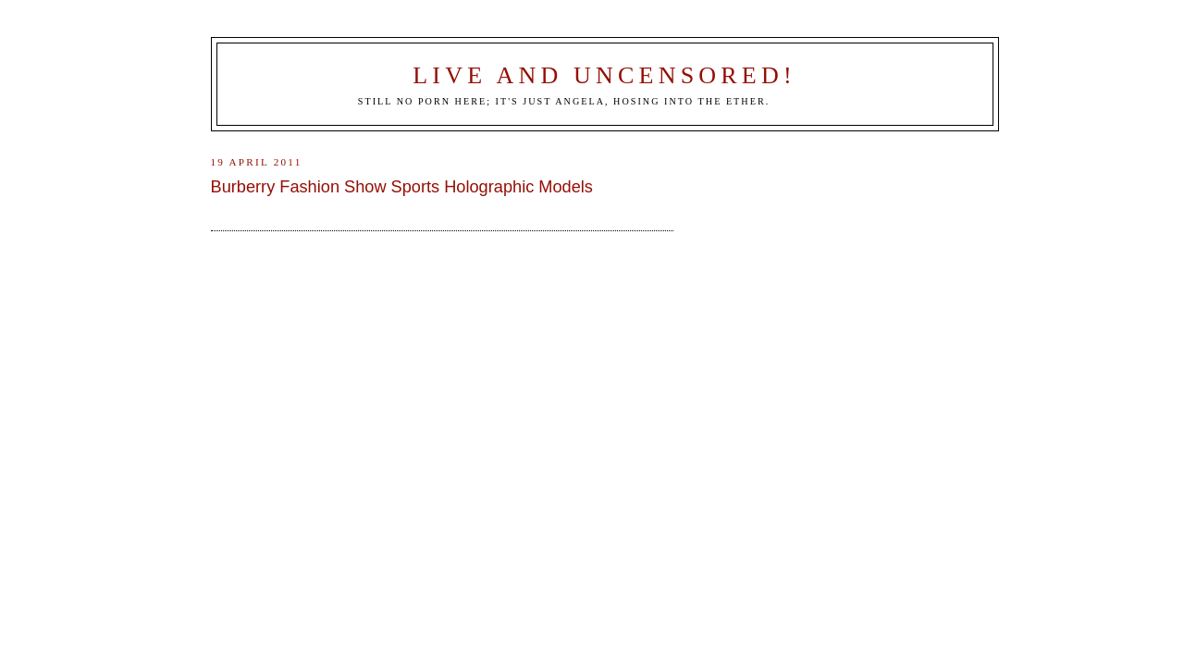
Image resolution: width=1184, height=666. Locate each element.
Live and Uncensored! (604, 75)
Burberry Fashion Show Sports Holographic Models (402, 187)
